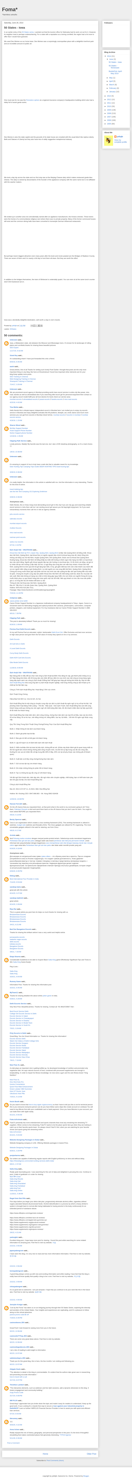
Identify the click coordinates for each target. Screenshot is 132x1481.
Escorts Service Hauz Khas (20, 1057)
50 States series (28, 32)
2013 (109, 96)
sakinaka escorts (16, 519)
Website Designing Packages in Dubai (25, 1140)
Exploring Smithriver (39, 491)
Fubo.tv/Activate (16, 1119)
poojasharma (15, 1155)
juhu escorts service (17, 514)
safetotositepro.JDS (17, 1358)
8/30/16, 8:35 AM (16, 362)
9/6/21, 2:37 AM (15, 1164)
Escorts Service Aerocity (19, 1055)
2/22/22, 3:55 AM (16, 1246)
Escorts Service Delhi (18, 1039)
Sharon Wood (15, 425)
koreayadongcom (16, 1271)
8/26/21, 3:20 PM (16, 1151)
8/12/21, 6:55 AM (16, 1115)
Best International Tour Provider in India (24, 879)
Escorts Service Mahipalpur (20, 1052)
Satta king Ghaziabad (18, 1183)
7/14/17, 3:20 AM (16, 384)
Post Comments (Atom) (55, 1460)
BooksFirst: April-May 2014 (115, 72)
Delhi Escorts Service (18, 1004)
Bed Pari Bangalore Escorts (20, 929)
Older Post (91, 1454)
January (112, 92)
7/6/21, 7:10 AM (15, 1060)
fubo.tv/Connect (15, 1132)
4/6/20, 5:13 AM (15, 815)
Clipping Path (15, 618)
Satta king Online (16, 1190)
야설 (54, 1243)
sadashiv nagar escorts (18, 939)
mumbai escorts (15, 399)
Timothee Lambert (17, 1385)
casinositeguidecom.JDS (19, 1347)
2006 (109, 120)
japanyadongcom (16, 1251)
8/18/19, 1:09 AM (16, 624)
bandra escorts (57, 399)
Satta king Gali (15, 1181)
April (111, 81)
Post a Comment (13, 1443)
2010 (109, 106)
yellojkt (120, 137)
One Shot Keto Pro (17, 1082)
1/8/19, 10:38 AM (16, 452)
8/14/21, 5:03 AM (16, 1135)
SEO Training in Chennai (19, 377)
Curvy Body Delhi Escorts (19, 653)
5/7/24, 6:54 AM (15, 1414)
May (111, 78)
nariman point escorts (18, 537)
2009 (109, 110)
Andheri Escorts (15, 528)
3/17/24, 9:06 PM (16, 1396)
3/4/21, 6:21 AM (15, 924)
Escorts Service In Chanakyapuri (22, 1018)
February (113, 88)
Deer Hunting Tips (16, 467)
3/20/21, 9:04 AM (16, 977)
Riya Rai (13, 909)
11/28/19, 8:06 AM (16, 668)
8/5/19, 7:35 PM (15, 613)
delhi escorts (14, 942)
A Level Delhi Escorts (17, 648)
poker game (47, 996)
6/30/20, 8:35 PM (16, 871)
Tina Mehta (14, 407)
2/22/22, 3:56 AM (16, 1266)
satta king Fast (15, 1188)
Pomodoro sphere (32, 100)
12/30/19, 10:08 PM (17, 799)
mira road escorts (70, 399)
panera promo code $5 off (19, 1315)
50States (13, 329)
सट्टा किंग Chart (15, 1177)
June (111, 59)
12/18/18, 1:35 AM (16, 436)
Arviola (12, 835)
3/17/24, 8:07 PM (16, 1380)
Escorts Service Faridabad (19, 1048)
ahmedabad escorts (30, 399)
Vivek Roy (14, 355)
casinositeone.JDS (17, 1322)
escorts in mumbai (73, 415)
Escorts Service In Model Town (21, 1023)
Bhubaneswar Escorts (18, 914)
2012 (109, 99)
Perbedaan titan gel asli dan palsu (22, 841)
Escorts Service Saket (18, 1050)
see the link (14, 491)
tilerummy (14, 1418)
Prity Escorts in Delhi (18, 1033)
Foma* (10, 9)
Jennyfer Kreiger (16, 1305)
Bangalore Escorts (16, 946)
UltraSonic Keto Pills (17, 1093)
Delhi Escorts (15, 639)
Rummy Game (15, 981)
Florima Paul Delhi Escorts (20, 629)
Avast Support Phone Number (21, 430)
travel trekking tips (16, 489)
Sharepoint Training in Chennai (21, 381)
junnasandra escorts (17, 937)
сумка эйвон (46, 856)
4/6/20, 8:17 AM (15, 830)
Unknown (13, 340)
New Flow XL (15, 1065)
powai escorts (45, 399)
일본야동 (38, 1292)
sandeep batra (15, 887)
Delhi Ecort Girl (57, 632)
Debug (12, 876)
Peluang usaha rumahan (22, 838)
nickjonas (13, 598)
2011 (109, 103)
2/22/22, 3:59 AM (16, 1282)
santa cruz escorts (16, 542)
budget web (21, 825)
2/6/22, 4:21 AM (15, 1232)
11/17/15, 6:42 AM (16, 351)
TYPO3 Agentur (65, 1435)
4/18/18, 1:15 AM (16, 420)
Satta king (14, 1169)
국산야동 (77, 1276)
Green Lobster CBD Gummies (21, 1089)
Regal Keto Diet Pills (18, 1198)
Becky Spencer (16, 819)
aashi (12, 366)
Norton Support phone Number (21, 433)
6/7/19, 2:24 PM (15, 545)
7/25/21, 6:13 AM (16, 1097)
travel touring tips (62, 467)
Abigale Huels (15, 1369)
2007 (109, 117)
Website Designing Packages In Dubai (24, 1147)
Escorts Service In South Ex (20, 1025)
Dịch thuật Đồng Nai (17, 683)
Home (45, 1454)
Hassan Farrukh (16, 804)
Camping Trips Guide (31, 467)
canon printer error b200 (18, 601)
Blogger (86, 1476)
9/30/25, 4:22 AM (16, 1425)
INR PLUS (14, 1400)
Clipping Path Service (18, 441)
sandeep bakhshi (16, 898)
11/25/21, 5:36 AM (16, 1194)
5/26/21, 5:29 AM (16, 999)
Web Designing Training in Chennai (23, 379)
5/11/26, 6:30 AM (16, 1438)
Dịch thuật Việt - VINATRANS (21, 550)
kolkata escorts (15, 944)
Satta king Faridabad (17, 1186)
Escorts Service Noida (18, 1045)
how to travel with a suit (18, 1377)
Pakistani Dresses (21, 809)
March (112, 85)
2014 (109, 56)
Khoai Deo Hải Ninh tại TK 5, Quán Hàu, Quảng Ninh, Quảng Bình (34, 553)
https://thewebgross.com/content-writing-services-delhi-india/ (32, 1161)
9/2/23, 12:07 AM (16, 1353)
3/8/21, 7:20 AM (15, 952)
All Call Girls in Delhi (17, 644)
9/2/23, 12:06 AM (16, 1331)
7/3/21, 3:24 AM (15, 1028)
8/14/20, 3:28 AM (16, 904)
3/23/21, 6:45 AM (16, 988)
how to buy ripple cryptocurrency (40, 1105)
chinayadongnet (16, 1286)
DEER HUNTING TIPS (47, 467)
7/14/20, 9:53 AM (16, 882)
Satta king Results (16, 1179)
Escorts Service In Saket (19, 1016)
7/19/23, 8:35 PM (16, 1318)
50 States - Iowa (115, 62)
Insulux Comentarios (17, 1084)
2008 (109, 113)
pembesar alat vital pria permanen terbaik (69, 841)
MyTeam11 (14, 992)
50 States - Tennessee (114, 67)
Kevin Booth (15, 1101)
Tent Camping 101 (25, 491)
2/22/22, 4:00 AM (16, 1300)
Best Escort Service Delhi (19, 1011)
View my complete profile (120, 141)
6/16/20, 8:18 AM (16, 848)
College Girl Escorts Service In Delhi (23, 1014)
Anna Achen (14, 1429)
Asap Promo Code (16, 1392)
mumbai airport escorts (18, 523)
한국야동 (13, 1256)
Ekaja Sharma (15, 957)
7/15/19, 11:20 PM (16, 593)
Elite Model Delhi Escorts (19, 662)
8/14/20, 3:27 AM (16, 893)
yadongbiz (14, 1237)
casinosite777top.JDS (18, 1336)
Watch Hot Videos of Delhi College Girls (24, 1041)
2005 (109, 124)
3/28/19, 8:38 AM (16, 472)
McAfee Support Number (19, 428)
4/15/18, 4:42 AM (16, 402)
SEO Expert (14, 348)
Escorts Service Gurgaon (19, 1043)
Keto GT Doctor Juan (17, 1091)
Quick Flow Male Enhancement (21, 1087)
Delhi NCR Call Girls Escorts (20, 658)
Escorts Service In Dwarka (19, 1021)
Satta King (52, 960)
